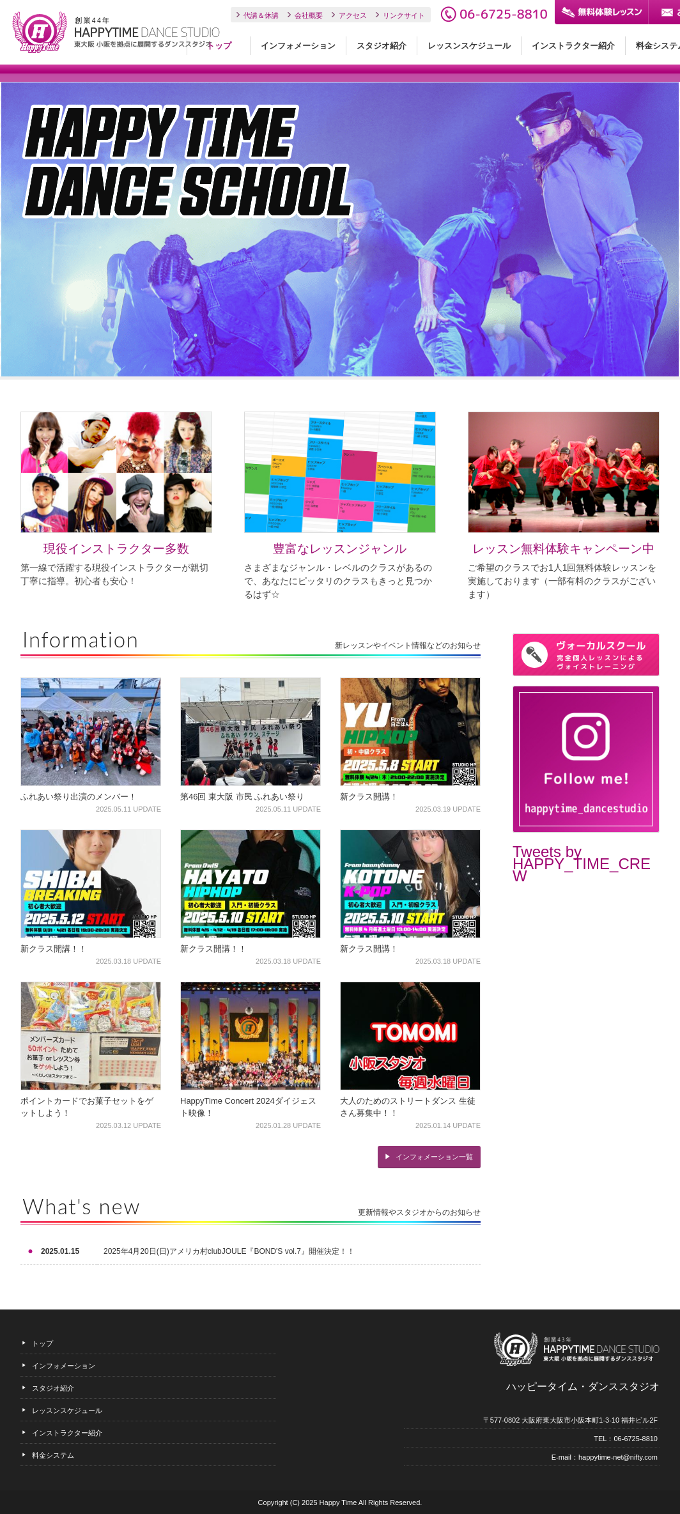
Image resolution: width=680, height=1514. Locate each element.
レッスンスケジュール (469, 45)
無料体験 (601, 12)
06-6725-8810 (493, 14)
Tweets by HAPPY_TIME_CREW (582, 863)
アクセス (353, 15)
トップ (218, 45)
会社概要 (309, 15)
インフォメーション (298, 45)
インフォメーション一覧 (434, 1157)
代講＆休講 (261, 15)
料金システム (53, 1455)
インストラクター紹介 (573, 45)
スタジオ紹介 (381, 45)
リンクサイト (404, 15)
